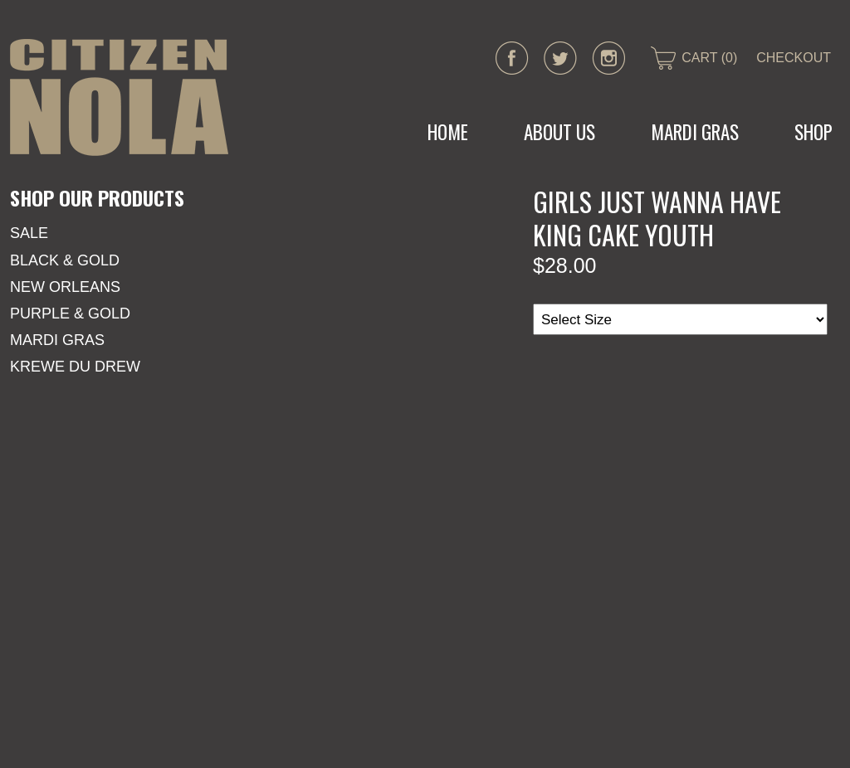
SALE (29, 233)
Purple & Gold (70, 313)
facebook (512, 58)
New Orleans (65, 287)
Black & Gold (65, 260)
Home (447, 132)
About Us (559, 132)
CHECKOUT (793, 58)
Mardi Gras (57, 340)
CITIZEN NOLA (119, 97)
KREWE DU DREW (75, 366)
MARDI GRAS (695, 132)
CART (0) (709, 58)
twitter (560, 58)
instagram (608, 58)
